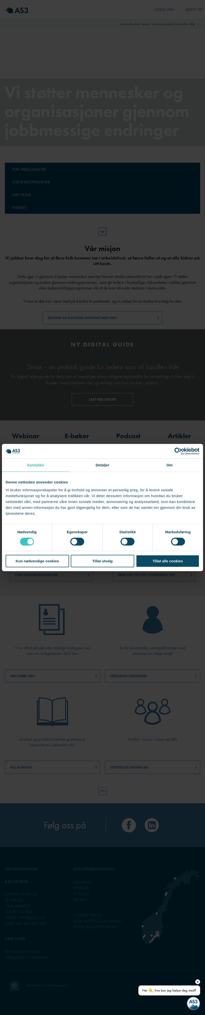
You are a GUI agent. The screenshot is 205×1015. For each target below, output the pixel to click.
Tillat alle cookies (168, 561)
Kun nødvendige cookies (37, 561)
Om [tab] (169, 465)
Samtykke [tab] (35, 465)
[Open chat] (193, 1003)
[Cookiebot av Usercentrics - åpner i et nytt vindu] (178, 451)
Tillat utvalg (102, 561)
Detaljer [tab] (102, 465)
